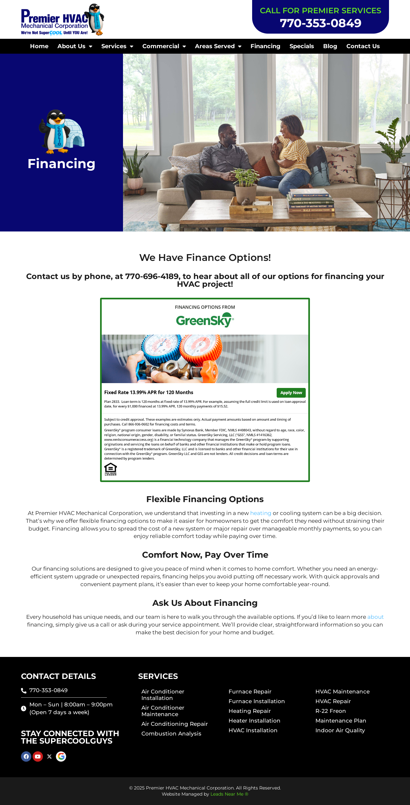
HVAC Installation (253, 730)
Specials (302, 46)
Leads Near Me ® (229, 794)
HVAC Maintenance (342, 691)
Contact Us (363, 46)
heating (261, 513)
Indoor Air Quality (340, 730)
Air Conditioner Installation (162, 694)
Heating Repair (250, 711)
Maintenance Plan (340, 720)
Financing (266, 46)
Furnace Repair (250, 691)
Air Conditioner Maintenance (162, 710)
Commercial (164, 46)
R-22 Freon (330, 711)
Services (117, 46)
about (375, 617)
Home (39, 46)
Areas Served (218, 46)
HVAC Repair (333, 701)
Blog (330, 46)
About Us (74, 46)
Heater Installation (255, 720)
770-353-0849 (321, 23)
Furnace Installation (257, 701)
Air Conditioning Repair (174, 724)
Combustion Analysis (171, 733)
